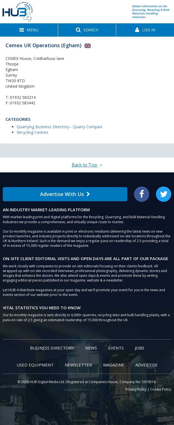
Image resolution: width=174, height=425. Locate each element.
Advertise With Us (65, 194)
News (91, 348)
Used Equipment (35, 365)
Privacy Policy (135, 389)
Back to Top (87, 165)
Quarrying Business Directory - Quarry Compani (59, 126)
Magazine (113, 365)
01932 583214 (23, 97)
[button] (29, 30)
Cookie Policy (160, 389)
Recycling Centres (32, 132)
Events (116, 348)
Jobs (139, 348)
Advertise (146, 365)
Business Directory (52, 348)
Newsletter (78, 365)
